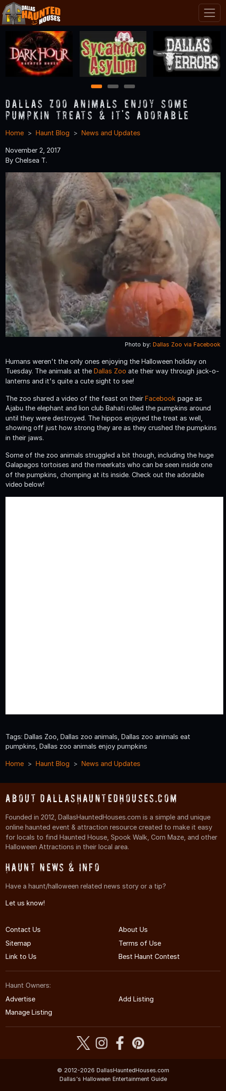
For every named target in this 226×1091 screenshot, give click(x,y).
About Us (133, 929)
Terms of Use (139, 943)
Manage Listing (28, 1012)
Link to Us (21, 956)
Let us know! (25, 903)
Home (14, 133)
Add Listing (136, 999)
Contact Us (23, 929)
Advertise (20, 999)
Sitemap (18, 943)
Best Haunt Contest (149, 956)
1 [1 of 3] (97, 87)
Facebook (160, 398)
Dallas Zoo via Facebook (187, 344)
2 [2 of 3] (113, 87)
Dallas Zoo (110, 371)
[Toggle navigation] (210, 13)
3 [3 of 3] (129, 87)
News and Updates (110, 133)
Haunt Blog (53, 133)
